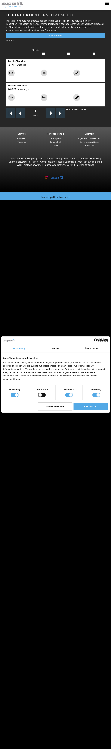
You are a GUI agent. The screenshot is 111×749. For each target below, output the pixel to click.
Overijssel (21, 449)
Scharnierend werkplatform (30, 671)
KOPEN (9, 725)
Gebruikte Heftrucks (89, 158)
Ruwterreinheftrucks (26, 252)
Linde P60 (27, 414)
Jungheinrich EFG (30, 211)
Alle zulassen (90, 406)
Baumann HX (28, 295)
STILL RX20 (27, 217)
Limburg (20, 439)
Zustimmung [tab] (19, 348)
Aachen (20, 461)
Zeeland (20, 571)
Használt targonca (85, 164)
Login (13, 735)
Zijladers (20, 286)
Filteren (35, 50)
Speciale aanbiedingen (22, 537)
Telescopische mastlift (27, 678)
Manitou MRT (28, 270)
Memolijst (10, 742)
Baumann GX (28, 292)
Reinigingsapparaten (21, 653)
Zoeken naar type (20, 204)
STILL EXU (27, 311)
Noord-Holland (24, 446)
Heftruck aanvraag (20, 527)
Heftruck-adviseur (14, 731)
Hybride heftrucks (25, 521)
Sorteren (10, 40)
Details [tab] (55, 348)
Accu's (19, 643)
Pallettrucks (22, 308)
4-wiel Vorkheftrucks (26, 230)
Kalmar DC (27, 242)
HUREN (9, 728)
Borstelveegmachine (26, 656)
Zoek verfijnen (55, 35)
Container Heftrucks (26, 280)
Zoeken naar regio (20, 458)
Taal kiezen (11, 745)
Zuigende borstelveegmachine (31, 659)
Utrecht (20, 452)
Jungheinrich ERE (30, 314)
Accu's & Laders (19, 640)
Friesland (21, 430)
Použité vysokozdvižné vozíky (58, 164)
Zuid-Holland (22, 574)
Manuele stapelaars (26, 524)
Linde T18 (27, 324)
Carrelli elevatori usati (51, 161)
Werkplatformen (19, 668)
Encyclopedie (55, 138)
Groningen (21, 436)
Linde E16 (27, 214)
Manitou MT (28, 267)
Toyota (19, 499)
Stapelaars (21, 330)
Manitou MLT (28, 273)
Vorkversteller (23, 618)
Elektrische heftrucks (27, 512)
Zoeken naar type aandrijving (26, 505)
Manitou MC (28, 258)
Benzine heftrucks (25, 518)
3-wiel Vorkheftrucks (26, 208)
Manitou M (27, 255)
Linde (19, 493)
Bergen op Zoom (24, 474)
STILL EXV (27, 333)
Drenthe (20, 424)
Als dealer (21, 138)
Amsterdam (22, 465)
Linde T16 (27, 317)
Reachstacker (23, 283)
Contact (15, 712)
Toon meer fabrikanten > (29, 502)
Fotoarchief (55, 141)
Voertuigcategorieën (21, 534)
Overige (20, 621)
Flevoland (21, 427)
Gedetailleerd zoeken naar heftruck (29, 530)
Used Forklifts (70, 158)
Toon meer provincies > (28, 455)
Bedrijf (14, 709)
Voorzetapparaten (20, 609)
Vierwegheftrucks (25, 302)
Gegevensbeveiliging (89, 141)
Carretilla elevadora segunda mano (82, 161)
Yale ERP (26, 223)
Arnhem (20, 471)
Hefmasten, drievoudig (28, 634)
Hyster (19, 486)
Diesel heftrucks (24, 508)
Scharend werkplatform (28, 675)
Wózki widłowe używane (29, 164)
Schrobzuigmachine (26, 662)
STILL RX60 (27, 236)
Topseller (21, 141)
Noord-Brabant (24, 443)
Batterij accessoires (26, 649)
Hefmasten (16, 624)
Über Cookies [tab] (91, 348)
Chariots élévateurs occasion (23, 161)
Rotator (20, 615)
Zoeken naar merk (20, 480)
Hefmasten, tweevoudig (28, 631)
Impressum (89, 145)
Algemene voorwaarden (89, 138)
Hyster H (26, 245)
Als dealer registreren (21, 739)
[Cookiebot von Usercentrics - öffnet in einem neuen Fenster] (96, 340)
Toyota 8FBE (28, 220)
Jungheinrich (22, 490)
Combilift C (27, 289)
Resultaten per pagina (76, 109)
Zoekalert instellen (20, 687)
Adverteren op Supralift (23, 718)
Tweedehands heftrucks (17, 201)
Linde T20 (27, 320)
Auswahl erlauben (55, 406)
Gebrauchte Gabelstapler (22, 158)
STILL (19, 496)
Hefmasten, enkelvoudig (28, 628)
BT (17, 483)
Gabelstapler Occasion (49, 158)
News (55, 145)
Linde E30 (27, 239)
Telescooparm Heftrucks (28, 264)
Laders (19, 646)
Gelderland (22, 433)
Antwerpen (22, 468)
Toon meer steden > (26, 477)
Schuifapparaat (24, 612)
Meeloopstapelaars (26, 305)
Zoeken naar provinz (21, 421)
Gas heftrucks (23, 515)
